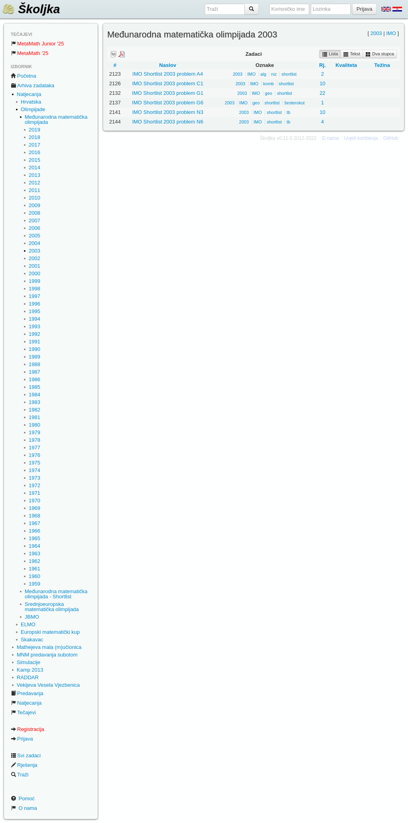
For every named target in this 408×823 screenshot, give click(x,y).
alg (264, 74)
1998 (34, 289)
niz (274, 74)
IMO (391, 33)
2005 (34, 236)
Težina (382, 65)
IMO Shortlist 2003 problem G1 (167, 93)
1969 (34, 508)
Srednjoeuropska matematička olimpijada (52, 606)
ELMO (28, 624)
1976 (34, 455)
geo (268, 93)
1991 (34, 342)
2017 (34, 145)
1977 (34, 448)
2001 (34, 266)
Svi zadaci (26, 755)
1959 (34, 584)
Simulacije (28, 662)
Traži (19, 775)
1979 (34, 432)
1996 (34, 304)
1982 (34, 410)
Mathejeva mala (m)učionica (49, 647)
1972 (34, 485)
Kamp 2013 (30, 670)
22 (322, 93)
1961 (34, 569)
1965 (34, 538)
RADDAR (28, 677)
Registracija (27, 729)
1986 (34, 379)
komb (268, 83)
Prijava (22, 739)
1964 (34, 546)
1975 (34, 463)
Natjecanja (29, 94)
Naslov (168, 65)
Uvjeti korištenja (361, 138)
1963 (34, 554)
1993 (34, 326)
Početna (23, 76)
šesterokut (294, 102)
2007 (34, 220)
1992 (34, 334)
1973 (34, 478)
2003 (34, 251)
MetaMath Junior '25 (37, 44)
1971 (34, 493)
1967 (34, 523)
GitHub (390, 138)
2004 (34, 243)
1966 (34, 531)
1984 (34, 395)
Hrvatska (31, 102)
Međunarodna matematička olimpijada (56, 119)
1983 (34, 402)
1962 (34, 561)
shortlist (288, 74)
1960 (34, 576)
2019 (34, 130)
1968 (34, 516)
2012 (34, 183)
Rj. (322, 65)
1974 (34, 470)
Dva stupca (379, 54)
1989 (34, 357)
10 (322, 83)
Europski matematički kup (50, 632)
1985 (34, 387)
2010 (34, 198)
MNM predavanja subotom (47, 655)
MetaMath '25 (29, 53)
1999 (34, 281)
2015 (34, 160)
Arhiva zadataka (32, 85)
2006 (34, 228)
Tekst (351, 54)
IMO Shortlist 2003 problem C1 (167, 83)
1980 (34, 425)
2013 (34, 175)
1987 (34, 372)
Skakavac (32, 640)
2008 (34, 213)
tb (288, 112)
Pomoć (23, 798)
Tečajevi (23, 712)
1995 (34, 311)
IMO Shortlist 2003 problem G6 (167, 103)
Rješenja (24, 765)
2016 (34, 152)
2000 (34, 273)
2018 (34, 137)
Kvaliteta (346, 65)
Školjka (31, 9)
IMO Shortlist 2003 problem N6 (167, 122)
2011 (34, 190)
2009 (34, 205)
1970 (34, 501)
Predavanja (27, 693)
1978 (34, 440)
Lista (330, 54)
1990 (34, 349)
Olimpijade (33, 109)
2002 (34, 258)
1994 (34, 319)
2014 (34, 167)
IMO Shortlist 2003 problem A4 (167, 74)
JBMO (32, 617)
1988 (34, 364)
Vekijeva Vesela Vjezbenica (48, 685)
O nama (24, 808)
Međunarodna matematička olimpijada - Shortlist (56, 594)
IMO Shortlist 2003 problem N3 (167, 112)
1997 (34, 296)
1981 (34, 417)
